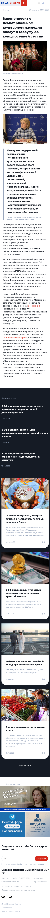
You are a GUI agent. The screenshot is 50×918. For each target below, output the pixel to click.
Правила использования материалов (18, 890)
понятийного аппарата (15, 337)
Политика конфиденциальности (16, 886)
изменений (34, 305)
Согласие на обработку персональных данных (24, 864)
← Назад (5, 10)
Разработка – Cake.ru (11, 911)
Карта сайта (6, 908)
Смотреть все (25, 765)
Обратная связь (40, 882)
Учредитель (38, 878)
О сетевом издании (10, 882)
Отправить (41, 858)
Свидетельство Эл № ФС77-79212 (16, 878)
